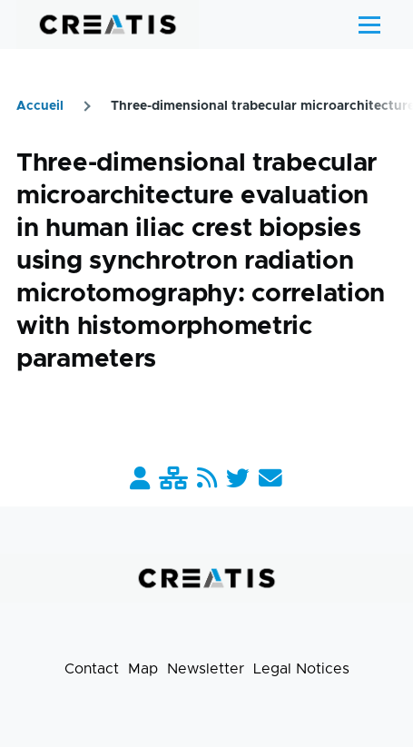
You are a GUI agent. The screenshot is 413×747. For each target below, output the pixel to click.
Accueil (40, 106)
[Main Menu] (369, 24)
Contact (91, 669)
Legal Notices (301, 669)
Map (143, 669)
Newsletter (205, 669)
